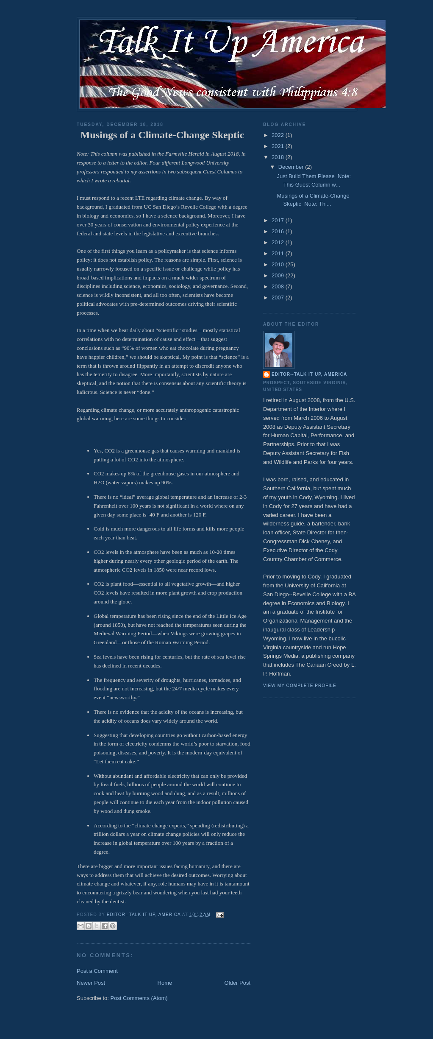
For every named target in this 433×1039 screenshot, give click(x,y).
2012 (279, 242)
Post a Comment (97, 971)
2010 (279, 264)
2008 (279, 286)
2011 (279, 253)
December (291, 167)
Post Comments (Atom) (139, 998)
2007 (279, 297)
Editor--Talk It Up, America (309, 374)
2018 (279, 157)
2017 (279, 220)
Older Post (237, 983)
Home (165, 983)
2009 (279, 275)
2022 (279, 135)
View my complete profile (299, 685)
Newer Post (91, 983)
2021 (279, 146)
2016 (279, 231)
